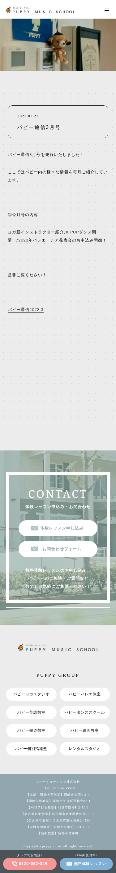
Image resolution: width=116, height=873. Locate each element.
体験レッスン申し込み (62, 528)
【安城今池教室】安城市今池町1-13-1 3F (58, 827)
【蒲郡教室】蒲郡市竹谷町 (57, 833)
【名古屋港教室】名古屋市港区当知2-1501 (58, 820)
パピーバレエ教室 (85, 694)
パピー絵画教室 (85, 730)
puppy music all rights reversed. (67, 846)
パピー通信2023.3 (26, 310)
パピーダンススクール (85, 712)
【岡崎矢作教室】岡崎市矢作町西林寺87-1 (58, 801)
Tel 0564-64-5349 (58, 788)
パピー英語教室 (31, 712)
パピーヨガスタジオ (31, 694)
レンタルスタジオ (85, 749)
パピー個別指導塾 (31, 749)
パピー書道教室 (31, 730)
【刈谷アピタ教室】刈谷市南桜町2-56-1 (58, 807)
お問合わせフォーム (61, 549)
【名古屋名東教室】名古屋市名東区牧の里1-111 (58, 814)
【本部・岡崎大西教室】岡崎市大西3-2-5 (57, 794)
